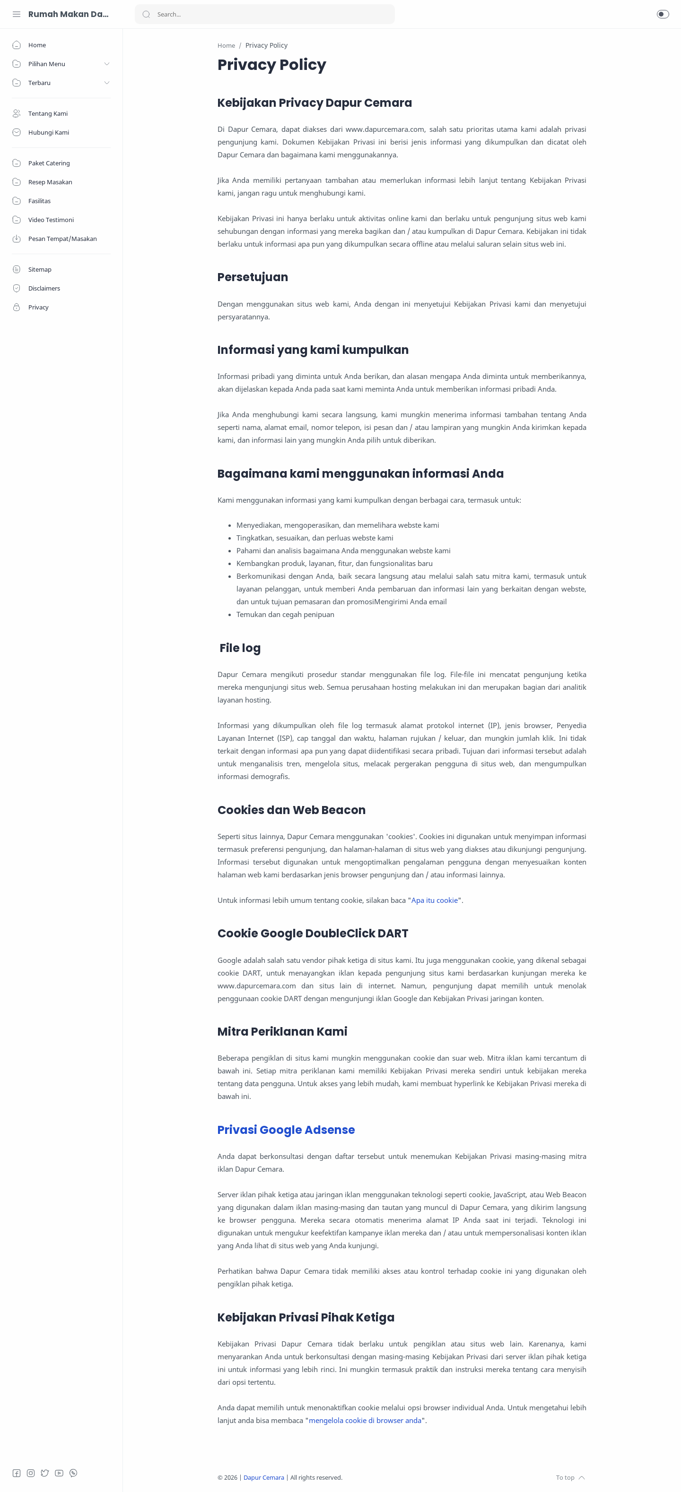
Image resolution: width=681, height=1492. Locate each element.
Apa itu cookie (434, 900)
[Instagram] (30, 1473)
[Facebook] (16, 1473)
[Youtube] (59, 1473)
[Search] (265, 14)
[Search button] (146, 14)
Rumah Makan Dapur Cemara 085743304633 (68, 14)
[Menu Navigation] (16, 14)
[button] (663, 14)
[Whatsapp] (73, 1473)
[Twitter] (45, 1473)
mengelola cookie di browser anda (365, 1420)
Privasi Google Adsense (286, 1130)
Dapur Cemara (264, 1478)
